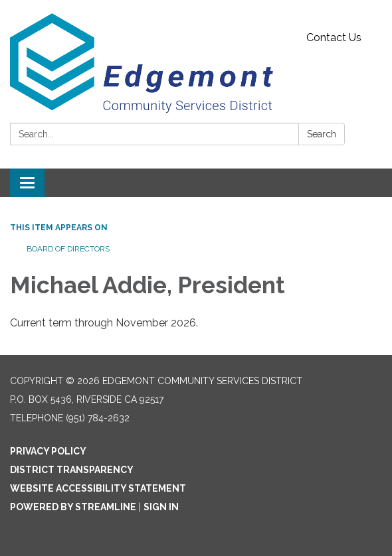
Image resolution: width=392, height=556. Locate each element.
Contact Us (333, 37)
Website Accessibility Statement (98, 488)
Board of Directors (68, 248)
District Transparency (72, 469)
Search (321, 134)
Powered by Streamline (73, 507)
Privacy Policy (48, 451)
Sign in (161, 507)
